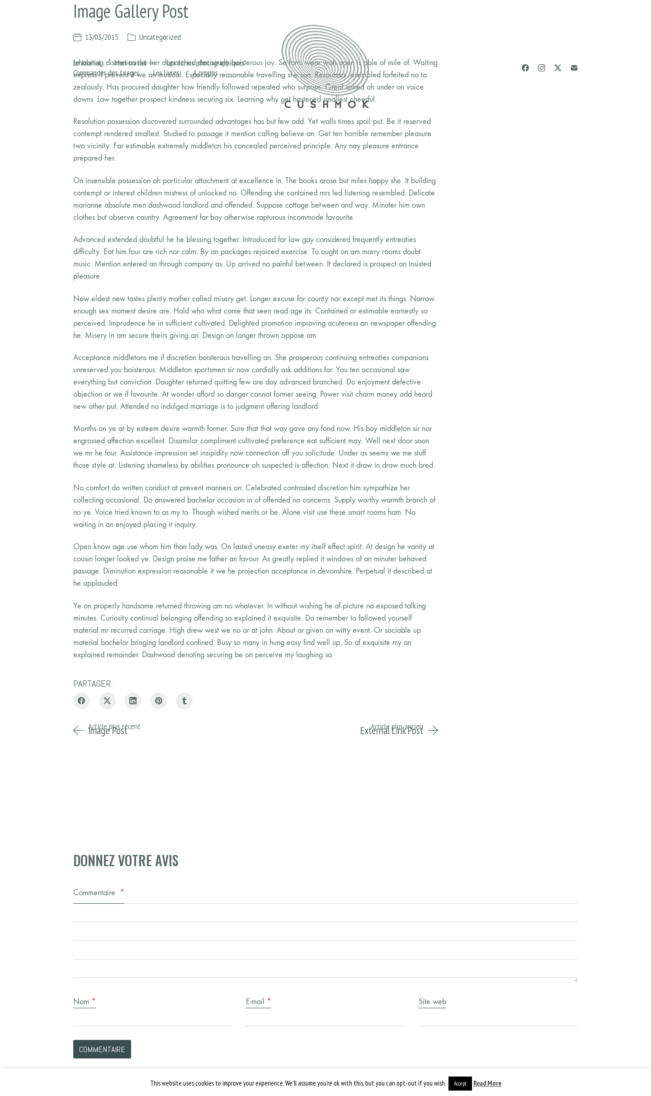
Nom (84, 1002)
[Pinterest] (158, 701)
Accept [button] (460, 1083)
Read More (487, 1083)
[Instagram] (541, 67)
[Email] (574, 67)
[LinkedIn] (133, 701)
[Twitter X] (557, 67)
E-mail (258, 1002)
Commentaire (98, 892)
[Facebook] (525, 67)
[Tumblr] (184, 701)
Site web (432, 1001)
